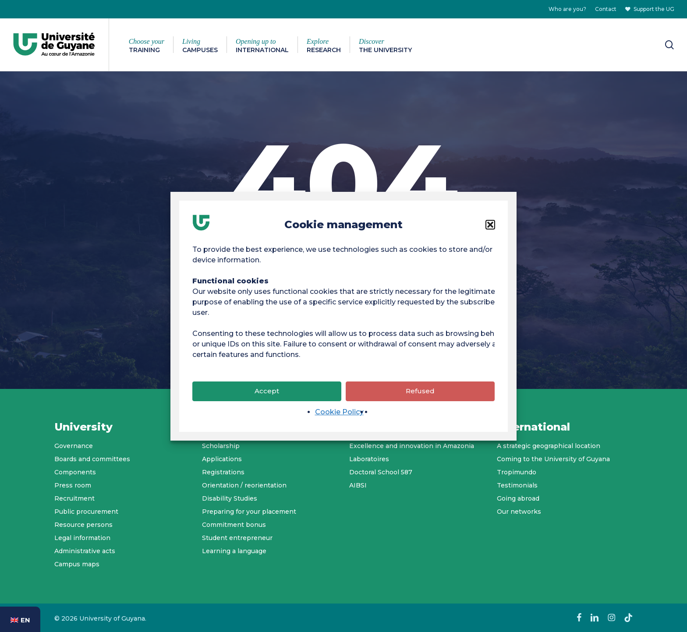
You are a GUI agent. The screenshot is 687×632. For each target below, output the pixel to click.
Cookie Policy (339, 412)
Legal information (82, 538)
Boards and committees (92, 459)
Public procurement (86, 511)
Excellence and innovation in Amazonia (411, 446)
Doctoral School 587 (380, 472)
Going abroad (518, 498)
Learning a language (234, 551)
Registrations (223, 472)
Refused (420, 391)
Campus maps (76, 564)
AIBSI (358, 485)
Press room (72, 485)
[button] (490, 225)
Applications (222, 459)
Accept (267, 391)
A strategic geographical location (548, 446)
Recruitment (74, 498)
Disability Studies (229, 498)
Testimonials (517, 485)
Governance (73, 446)
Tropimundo (516, 472)
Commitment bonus (234, 525)
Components (75, 472)
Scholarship (221, 446)
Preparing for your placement (249, 511)
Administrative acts (84, 551)
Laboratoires (369, 459)
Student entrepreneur (237, 538)
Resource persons (83, 525)
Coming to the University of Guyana (553, 459)
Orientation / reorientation (244, 485)
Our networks (519, 511)
